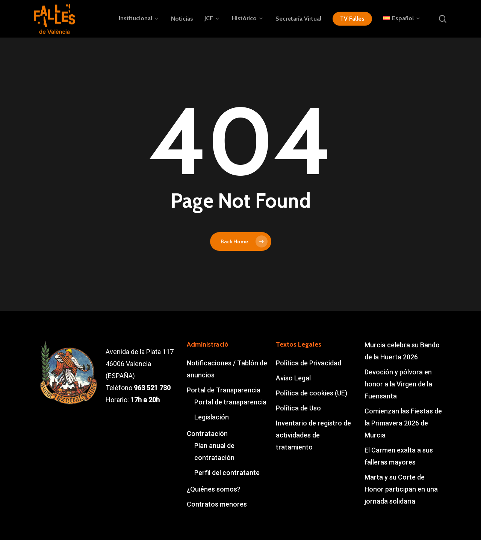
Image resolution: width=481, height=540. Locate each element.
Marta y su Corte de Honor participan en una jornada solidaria (401, 489)
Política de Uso (298, 408)
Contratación (207, 433)
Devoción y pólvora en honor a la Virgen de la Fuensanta (398, 384)
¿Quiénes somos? (213, 489)
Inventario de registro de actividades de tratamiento (313, 435)
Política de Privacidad (308, 363)
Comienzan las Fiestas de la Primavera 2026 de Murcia (403, 423)
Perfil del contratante (227, 473)
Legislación (211, 417)
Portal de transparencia (230, 402)
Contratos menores (217, 504)
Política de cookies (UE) (311, 393)
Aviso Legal (293, 378)
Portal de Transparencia (223, 390)
